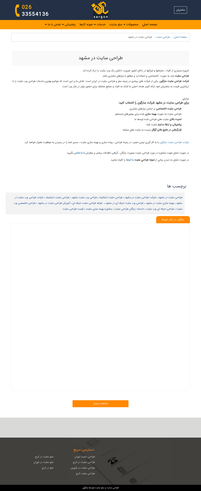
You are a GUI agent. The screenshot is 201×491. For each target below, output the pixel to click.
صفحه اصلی (180, 37)
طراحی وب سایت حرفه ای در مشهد (124, 203)
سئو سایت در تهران (43, 462)
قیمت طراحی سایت (73, 209)
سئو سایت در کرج (44, 457)
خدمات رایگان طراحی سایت (129, 209)
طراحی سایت (112, 487)
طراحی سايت (163, 37)
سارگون (85, 487)
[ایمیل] (117, 427)
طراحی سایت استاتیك (110, 197)
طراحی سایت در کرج (84, 462)
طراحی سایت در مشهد (170, 197)
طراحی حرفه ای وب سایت (160, 209)
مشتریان (180, 10)
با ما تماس (79, 153)
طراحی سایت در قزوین (83, 468)
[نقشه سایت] (84, 427)
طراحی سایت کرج (85, 473)
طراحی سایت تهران (84, 457)
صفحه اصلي (149, 24)
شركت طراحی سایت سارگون (174, 142)
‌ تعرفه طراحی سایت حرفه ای (87, 203)
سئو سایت (115, 24)
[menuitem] (147, 24)
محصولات (132, 24)
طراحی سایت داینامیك (57, 197)
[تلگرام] (95, 427)
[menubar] (100, 25)
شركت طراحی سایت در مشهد (140, 197)
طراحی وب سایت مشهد (84, 197)
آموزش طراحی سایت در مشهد (54, 203)
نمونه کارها (86, 24)
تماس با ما (54, 24)
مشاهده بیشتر (100, 403)
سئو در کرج (47, 468)
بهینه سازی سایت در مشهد (160, 203)
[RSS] (106, 427)
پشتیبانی (70, 24)
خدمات (101, 24)
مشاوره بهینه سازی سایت (99, 209)
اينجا (128, 160)
